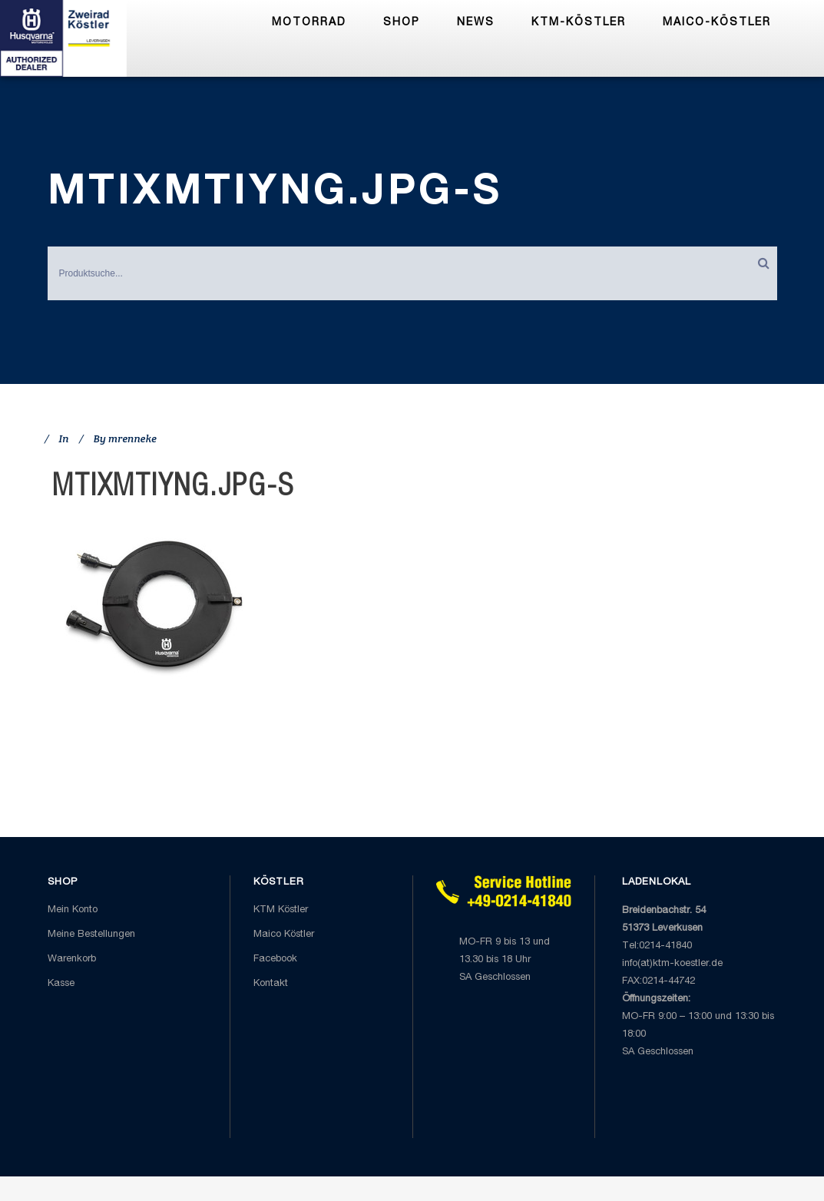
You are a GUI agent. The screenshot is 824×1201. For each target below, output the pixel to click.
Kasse (61, 984)
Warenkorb (72, 959)
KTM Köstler (280, 910)
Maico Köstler (283, 935)
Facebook (275, 959)
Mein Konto (73, 910)
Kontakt (270, 984)
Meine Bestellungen (91, 935)
